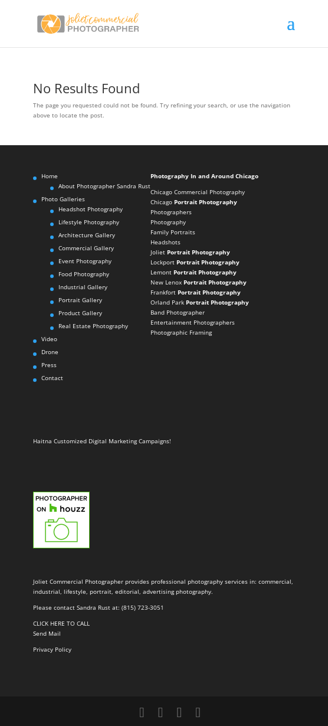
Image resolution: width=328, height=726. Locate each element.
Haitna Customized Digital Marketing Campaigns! (102, 441)
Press (49, 365)
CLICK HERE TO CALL (61, 623)
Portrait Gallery (80, 300)
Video (49, 339)
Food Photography (83, 274)
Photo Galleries (63, 199)
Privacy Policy (52, 649)
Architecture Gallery (86, 235)
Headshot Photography (90, 209)
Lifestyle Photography (88, 222)
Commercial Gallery (86, 248)
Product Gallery (80, 313)
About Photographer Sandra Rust (104, 186)
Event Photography (84, 261)
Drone (49, 352)
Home (49, 176)
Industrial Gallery (82, 287)
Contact (52, 378)
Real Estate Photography (93, 326)
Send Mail (47, 633)
